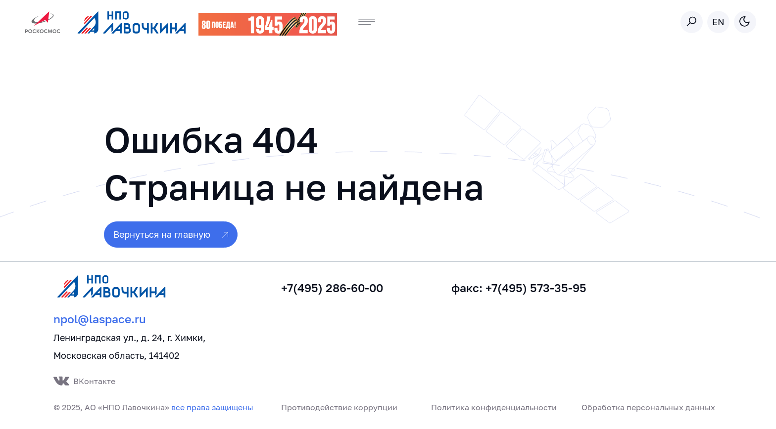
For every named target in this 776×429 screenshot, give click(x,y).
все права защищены (212, 407)
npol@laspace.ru (99, 319)
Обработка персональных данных (648, 407)
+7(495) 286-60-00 (332, 288)
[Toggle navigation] (367, 22)
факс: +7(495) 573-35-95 (518, 288)
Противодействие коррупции (339, 407)
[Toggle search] (691, 22)
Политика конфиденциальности (494, 407)
